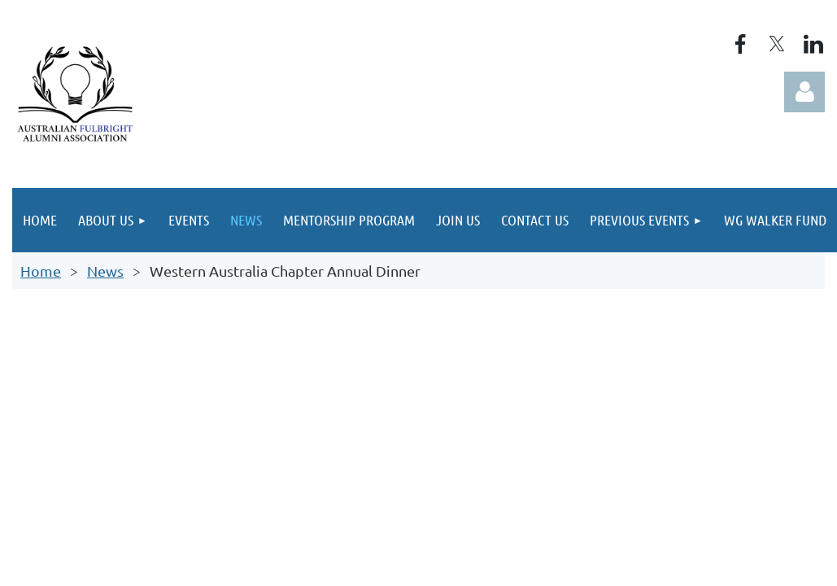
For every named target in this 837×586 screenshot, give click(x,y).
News (105, 270)
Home (40, 270)
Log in (804, 92)
